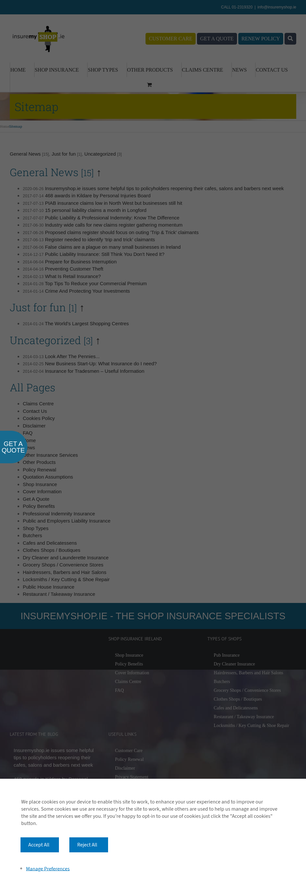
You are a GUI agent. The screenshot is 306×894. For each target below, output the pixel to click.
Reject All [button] (87, 844)
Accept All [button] (38, 844)
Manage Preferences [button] (48, 868)
